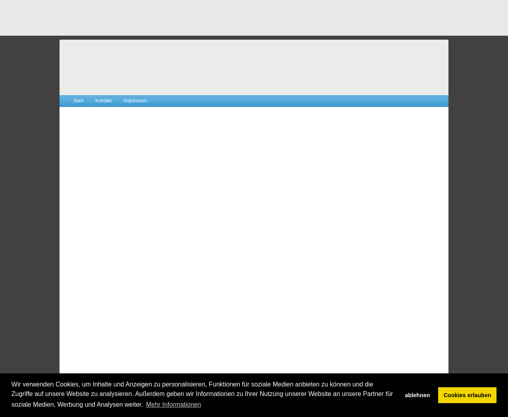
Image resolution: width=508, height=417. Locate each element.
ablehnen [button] (417, 395)
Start (78, 100)
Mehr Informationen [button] (173, 404)
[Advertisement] (204, 18)
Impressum (135, 100)
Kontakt (103, 100)
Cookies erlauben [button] (467, 395)
